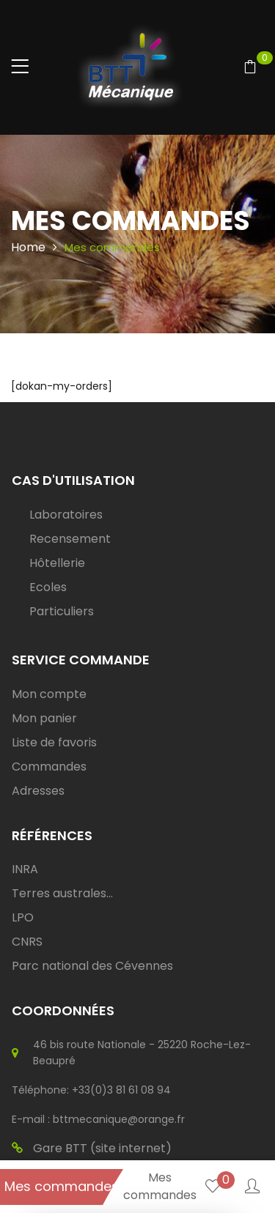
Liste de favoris (54, 742)
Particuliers (61, 611)
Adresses (38, 790)
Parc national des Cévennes (92, 965)
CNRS (27, 941)
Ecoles (48, 587)
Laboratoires (66, 514)
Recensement (70, 538)
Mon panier (44, 718)
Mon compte (49, 694)
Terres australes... (62, 893)
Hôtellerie (57, 562)
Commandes (49, 766)
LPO (23, 917)
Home (28, 247)
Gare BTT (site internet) (92, 1148)
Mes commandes (61, 1186)
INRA (25, 869)
